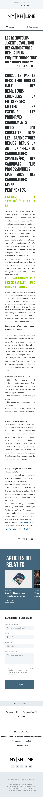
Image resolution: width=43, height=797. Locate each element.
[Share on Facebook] (21, 66)
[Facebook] (14, 5)
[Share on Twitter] (24, 66)
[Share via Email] (32, 66)
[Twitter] (18, 5)
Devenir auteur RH (30, 712)
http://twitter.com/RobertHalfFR (17, 529)
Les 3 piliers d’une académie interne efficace (15, 595)
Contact (21, 716)
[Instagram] (21, 5)
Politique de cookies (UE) (21, 741)
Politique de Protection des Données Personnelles (21, 736)
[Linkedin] (24, 5)
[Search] (32, 27)
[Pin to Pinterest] (27, 66)
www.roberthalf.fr (26, 523)
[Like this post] (19, 66)
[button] (7, 601)
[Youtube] (28, 5)
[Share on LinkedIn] (29, 66)
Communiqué (9, 34)
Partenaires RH (12, 712)
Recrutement (19, 34)
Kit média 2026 (22, 745)
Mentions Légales (21, 732)
